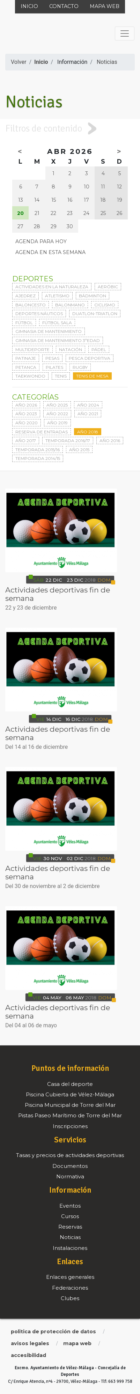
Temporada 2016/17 (67, 440)
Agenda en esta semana (50, 252)
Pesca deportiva (89, 358)
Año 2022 (57, 413)
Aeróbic (108, 286)
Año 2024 (88, 405)
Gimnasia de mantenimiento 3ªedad (57, 340)
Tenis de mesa (92, 376)
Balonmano (70, 304)
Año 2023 (26, 413)
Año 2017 (25, 440)
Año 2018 (87, 431)
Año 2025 (57, 405)
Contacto (64, 6)
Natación (70, 349)
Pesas (52, 358)
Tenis (61, 376)
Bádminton (92, 295)
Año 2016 (110, 440)
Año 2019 (57, 422)
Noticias (107, 62)
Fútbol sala (57, 322)
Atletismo (57, 295)
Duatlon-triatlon (94, 313)
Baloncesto (30, 304)
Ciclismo (104, 304)
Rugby (80, 367)
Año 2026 (26, 405)
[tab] (70, 128)
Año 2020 (26, 422)
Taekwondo (30, 376)
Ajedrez (25, 295)
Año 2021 (88, 413)
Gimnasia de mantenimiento (48, 331)
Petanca (25, 367)
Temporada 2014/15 (37, 458)
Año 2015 (79, 449)
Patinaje (25, 358)
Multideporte (32, 349)
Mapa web (104, 6)
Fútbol (24, 322)
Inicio (29, 6)
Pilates (54, 367)
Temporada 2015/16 (37, 449)
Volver (18, 62)
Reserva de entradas (41, 431)
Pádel (98, 349)
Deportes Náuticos (39, 313)
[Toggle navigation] (124, 33)
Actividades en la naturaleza (51, 286)
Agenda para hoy (41, 241)
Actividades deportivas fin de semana (57, 594)
